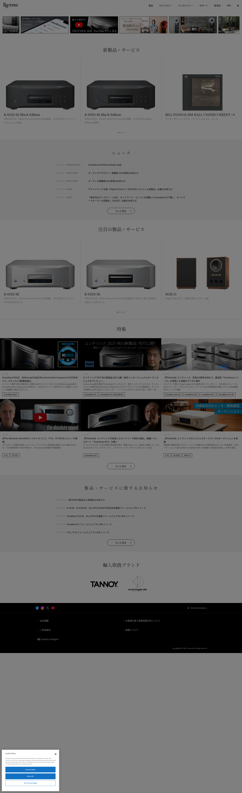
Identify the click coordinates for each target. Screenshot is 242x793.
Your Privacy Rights (30, 783)
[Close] (55, 754)
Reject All (30, 776)
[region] (30, 770)
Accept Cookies (30, 770)
